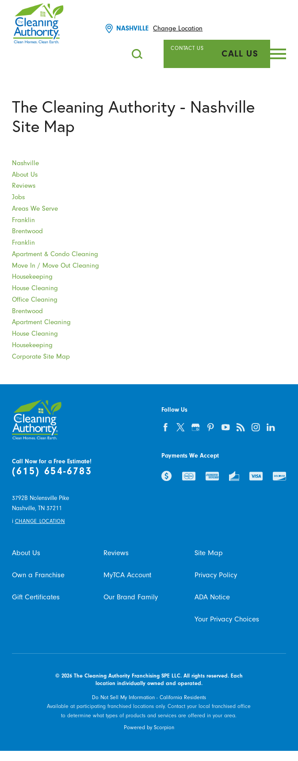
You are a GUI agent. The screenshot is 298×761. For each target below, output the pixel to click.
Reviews (23, 185)
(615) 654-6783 (52, 471)
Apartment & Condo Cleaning (55, 254)
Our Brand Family (130, 597)
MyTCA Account (127, 575)
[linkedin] (270, 427)
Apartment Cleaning (41, 322)
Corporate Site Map (41, 356)
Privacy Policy (216, 575)
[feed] (240, 427)
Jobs (18, 197)
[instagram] (255, 427)
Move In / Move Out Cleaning (55, 265)
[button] (278, 54)
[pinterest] (210, 427)
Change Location (177, 28)
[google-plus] (195, 427)
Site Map (209, 553)
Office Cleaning (34, 299)
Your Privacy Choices (227, 619)
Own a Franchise (38, 575)
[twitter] (180, 427)
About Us (25, 174)
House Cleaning (35, 288)
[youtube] (225, 427)
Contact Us (187, 48)
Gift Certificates (36, 597)
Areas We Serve (35, 208)
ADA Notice (212, 597)
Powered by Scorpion (149, 727)
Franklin (23, 220)
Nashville (25, 163)
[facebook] (165, 427)
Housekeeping (32, 276)
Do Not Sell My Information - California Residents (149, 697)
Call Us (240, 54)
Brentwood (27, 231)
